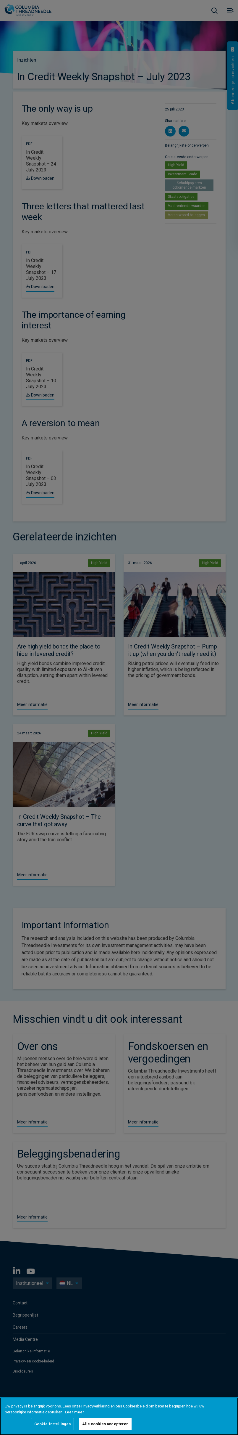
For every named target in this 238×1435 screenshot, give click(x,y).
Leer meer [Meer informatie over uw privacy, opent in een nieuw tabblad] (74, 1412)
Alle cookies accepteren (105, 1424)
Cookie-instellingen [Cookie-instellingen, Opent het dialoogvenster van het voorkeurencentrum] (52, 1424)
